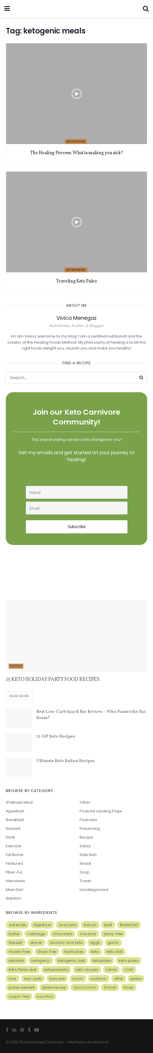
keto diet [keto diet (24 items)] (115, 951)
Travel (85, 881)
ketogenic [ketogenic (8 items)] (40, 960)
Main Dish (15, 889)
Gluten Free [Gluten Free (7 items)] (19, 951)
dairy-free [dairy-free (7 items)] (113, 933)
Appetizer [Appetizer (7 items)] (42, 924)
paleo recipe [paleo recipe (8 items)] (54, 987)
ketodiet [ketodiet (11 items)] (16, 960)
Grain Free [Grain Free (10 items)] (47, 951)
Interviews (76, 270)
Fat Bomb (15, 854)
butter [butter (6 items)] (14, 933)
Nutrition (75, 141)
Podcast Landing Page (101, 811)
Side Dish (88, 854)
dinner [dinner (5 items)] (36, 942)
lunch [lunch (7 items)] (77, 978)
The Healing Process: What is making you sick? (76, 153)
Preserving (90, 828)
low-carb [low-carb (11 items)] (33, 978)
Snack (85, 863)
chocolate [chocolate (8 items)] (63, 933)
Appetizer (15, 811)
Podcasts (88, 820)
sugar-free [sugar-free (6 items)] (19, 996)
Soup (84, 872)
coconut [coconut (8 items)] (88, 933)
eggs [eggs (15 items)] (95, 942)
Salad (85, 846)
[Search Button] (141, 377)
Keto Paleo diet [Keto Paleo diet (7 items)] (23, 969)
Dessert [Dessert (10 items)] (16, 942)
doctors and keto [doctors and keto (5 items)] (66, 942)
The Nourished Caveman (41, 1042)
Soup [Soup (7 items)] (129, 987)
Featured (14, 863)
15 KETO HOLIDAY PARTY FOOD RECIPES (53, 679)
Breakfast (15, 820)
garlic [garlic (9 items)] (113, 942)
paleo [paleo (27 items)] (136, 978)
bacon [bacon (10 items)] (90, 924)
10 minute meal (19, 802)
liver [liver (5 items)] (13, 978)
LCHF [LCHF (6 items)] (128, 969)
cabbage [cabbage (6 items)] (36, 933)
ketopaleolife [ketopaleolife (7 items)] (56, 969)
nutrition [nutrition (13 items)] (99, 978)
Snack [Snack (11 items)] (110, 987)
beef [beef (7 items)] (108, 924)
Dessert (13, 828)
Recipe (15, 666)
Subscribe (77, 526)
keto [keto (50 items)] (95, 951)
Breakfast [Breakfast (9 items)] (129, 924)
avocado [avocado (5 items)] (68, 924)
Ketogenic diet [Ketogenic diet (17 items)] (71, 960)
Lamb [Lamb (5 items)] (111, 969)
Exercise (13, 846)
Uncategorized (94, 889)
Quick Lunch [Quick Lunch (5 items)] (85, 987)
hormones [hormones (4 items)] (74, 951)
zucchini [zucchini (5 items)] (45, 996)
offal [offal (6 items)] (118, 978)
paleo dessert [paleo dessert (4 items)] (22, 987)
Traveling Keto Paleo (76, 281)
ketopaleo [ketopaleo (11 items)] (102, 960)
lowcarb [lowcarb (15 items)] (57, 978)
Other (85, 802)
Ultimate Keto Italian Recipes (65, 761)
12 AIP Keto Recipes (55, 737)
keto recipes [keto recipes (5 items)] (87, 969)
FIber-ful (14, 872)
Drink (10, 837)
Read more (19, 696)
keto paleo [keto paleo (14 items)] (128, 960)
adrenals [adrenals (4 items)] (17, 924)
